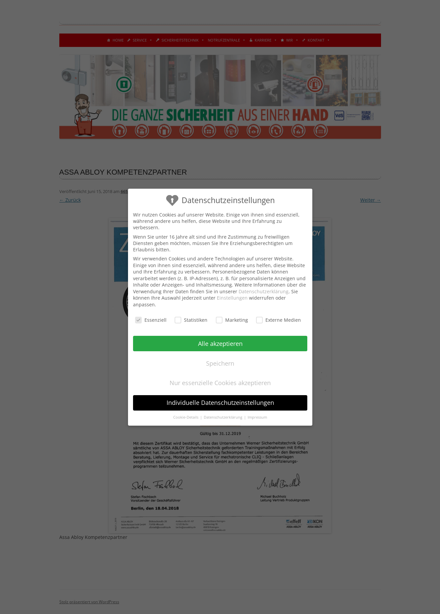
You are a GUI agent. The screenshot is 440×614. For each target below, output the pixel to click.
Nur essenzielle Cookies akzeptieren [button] (220, 383)
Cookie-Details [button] (186, 417)
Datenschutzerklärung (264, 291)
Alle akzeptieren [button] (220, 343)
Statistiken (191, 319)
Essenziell (150, 319)
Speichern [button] (220, 363)
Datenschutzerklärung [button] (223, 417)
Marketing (231, 319)
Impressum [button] (257, 417)
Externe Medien (278, 319)
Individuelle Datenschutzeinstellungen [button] (220, 402)
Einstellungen (232, 298)
